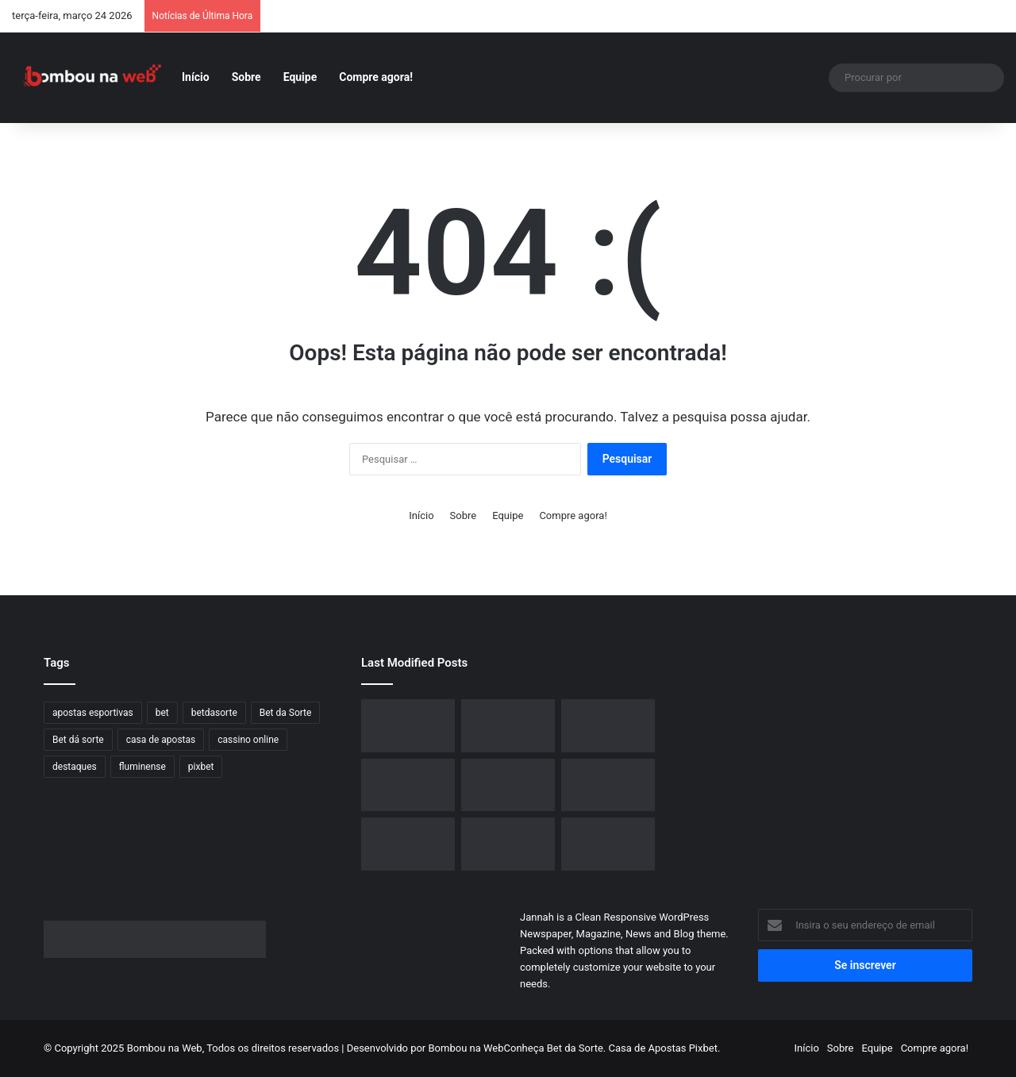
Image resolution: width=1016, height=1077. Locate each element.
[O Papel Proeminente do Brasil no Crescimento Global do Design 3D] (508, 725)
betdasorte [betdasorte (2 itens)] (214, 712)
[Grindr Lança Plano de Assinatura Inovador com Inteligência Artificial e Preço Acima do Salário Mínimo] (408, 844)
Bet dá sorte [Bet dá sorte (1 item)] (78, 739)
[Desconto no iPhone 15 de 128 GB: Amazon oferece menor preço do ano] (408, 725)
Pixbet (703, 1048)
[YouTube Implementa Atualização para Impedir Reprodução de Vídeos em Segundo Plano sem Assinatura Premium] (508, 844)
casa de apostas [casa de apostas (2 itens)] (161, 739)
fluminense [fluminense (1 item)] (142, 766)
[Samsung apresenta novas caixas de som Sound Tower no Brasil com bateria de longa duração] (608, 725)
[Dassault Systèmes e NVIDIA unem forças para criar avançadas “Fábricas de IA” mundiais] (508, 785)
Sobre (246, 77)
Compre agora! (376, 77)
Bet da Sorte (575, 1048)
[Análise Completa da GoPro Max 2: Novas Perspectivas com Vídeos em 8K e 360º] (408, 785)
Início (196, 77)
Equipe (300, 77)
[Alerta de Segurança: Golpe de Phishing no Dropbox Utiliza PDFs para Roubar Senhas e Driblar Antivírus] (608, 844)
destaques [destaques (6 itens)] (74, 766)
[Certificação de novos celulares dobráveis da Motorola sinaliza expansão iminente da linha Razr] (608, 785)
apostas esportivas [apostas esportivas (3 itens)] (92, 712)
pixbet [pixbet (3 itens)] (201, 766)
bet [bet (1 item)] (162, 712)
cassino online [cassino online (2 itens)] (248, 739)
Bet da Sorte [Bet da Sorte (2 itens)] (286, 712)
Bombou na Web (466, 1048)
